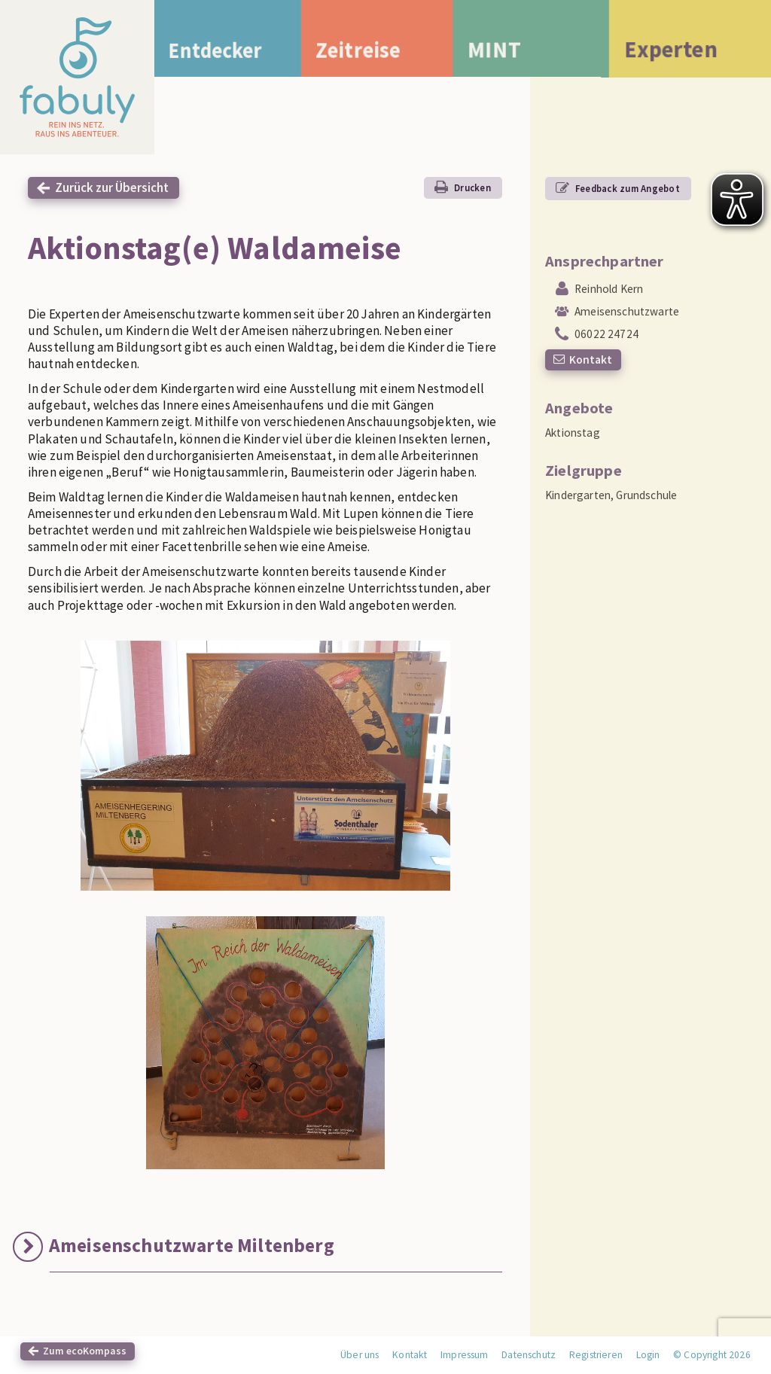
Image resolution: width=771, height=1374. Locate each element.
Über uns (359, 1354)
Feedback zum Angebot (627, 188)
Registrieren (596, 1354)
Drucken (472, 187)
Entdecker (221, 50)
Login (648, 1354)
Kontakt (590, 359)
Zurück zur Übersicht (112, 187)
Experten (671, 52)
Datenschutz (528, 1354)
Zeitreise (373, 51)
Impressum (464, 1354)
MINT (509, 51)
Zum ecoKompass (84, 1351)
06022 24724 (606, 334)
